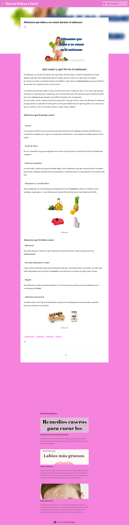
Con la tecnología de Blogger (64, 522)
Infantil (58, 336)
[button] (25, 27)
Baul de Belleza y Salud (22, 4)
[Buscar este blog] (116, 3)
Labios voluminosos (46, 466)
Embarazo (49, 336)
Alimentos (40, 336)
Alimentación (29, 336)
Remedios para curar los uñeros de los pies (54, 434)
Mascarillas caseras (46, 501)
